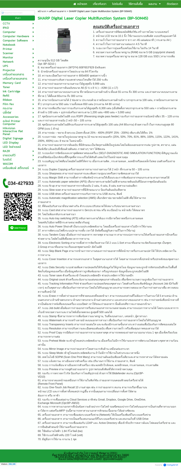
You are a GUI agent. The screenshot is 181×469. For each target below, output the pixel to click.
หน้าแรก (42, 11)
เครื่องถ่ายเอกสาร (57, 11)
